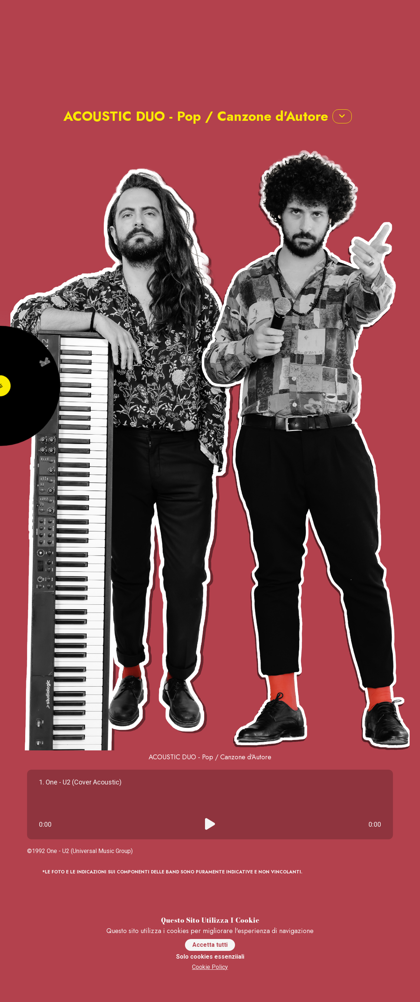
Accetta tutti (210, 944)
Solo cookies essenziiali (210, 956)
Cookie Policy (210, 967)
